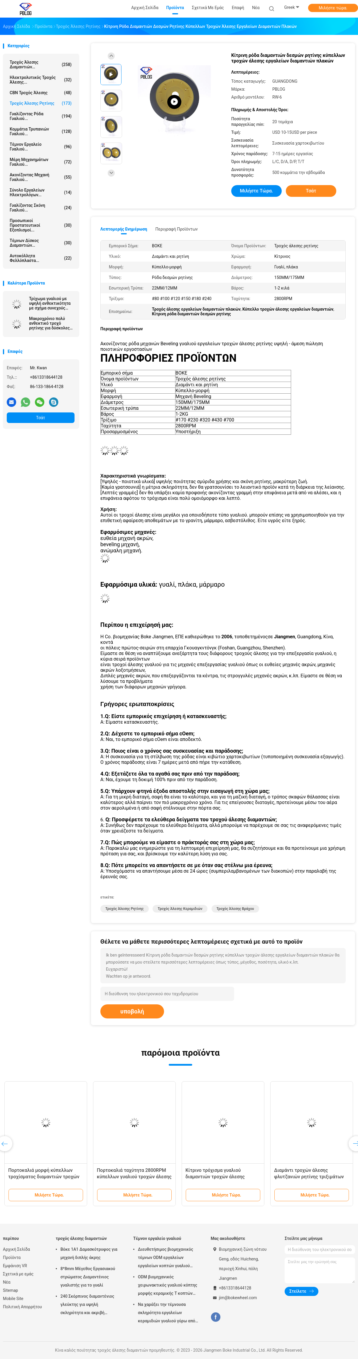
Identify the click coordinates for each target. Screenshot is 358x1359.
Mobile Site (13, 1298)
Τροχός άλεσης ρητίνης (41, 103)
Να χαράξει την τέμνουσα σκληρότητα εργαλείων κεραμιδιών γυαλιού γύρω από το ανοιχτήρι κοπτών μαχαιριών (168, 1313)
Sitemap (10, 1290)
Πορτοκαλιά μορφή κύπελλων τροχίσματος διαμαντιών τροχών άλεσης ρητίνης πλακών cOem (43, 1176)
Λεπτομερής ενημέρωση (123, 229)
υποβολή (132, 1011)
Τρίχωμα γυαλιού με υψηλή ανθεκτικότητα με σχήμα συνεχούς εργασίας (50, 303)
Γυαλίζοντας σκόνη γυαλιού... (41, 207)
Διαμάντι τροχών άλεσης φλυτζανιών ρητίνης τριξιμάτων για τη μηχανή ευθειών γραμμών (309, 1176)
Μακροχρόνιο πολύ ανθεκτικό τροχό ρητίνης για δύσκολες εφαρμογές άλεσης (49, 323)
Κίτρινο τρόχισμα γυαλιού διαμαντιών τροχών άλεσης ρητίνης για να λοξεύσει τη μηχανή (222, 1176)
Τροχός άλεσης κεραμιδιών (180, 909)
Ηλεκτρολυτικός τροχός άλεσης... (41, 79)
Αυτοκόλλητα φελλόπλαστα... (41, 258)
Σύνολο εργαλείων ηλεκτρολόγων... (41, 192)
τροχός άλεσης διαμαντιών (81, 1238)
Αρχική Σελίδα (16, 1249)
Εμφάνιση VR (15, 1265)
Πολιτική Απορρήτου (22, 1306)
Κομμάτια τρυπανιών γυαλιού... (41, 131)
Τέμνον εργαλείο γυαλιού (157, 1238)
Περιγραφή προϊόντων (176, 229)
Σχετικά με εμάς (18, 1274)
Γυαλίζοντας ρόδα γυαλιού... (41, 116)
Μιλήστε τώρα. (333, 8)
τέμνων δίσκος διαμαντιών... (41, 243)
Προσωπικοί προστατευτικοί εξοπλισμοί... (41, 225)
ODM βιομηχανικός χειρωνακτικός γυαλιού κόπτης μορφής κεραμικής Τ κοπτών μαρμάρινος (167, 1286)
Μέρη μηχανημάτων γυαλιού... (41, 162)
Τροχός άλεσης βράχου (235, 909)
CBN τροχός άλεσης (41, 93)
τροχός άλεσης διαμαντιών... (41, 64)
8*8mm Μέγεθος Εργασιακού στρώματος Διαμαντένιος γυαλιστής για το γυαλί (87, 1276)
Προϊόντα (12, 1257)
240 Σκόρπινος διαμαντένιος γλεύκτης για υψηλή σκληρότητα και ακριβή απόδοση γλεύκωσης (87, 1305)
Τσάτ (40, 417)
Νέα (6, 1282)
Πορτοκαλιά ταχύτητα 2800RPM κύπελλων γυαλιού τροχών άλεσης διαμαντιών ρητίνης (134, 1176)
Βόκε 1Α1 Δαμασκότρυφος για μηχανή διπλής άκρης (88, 1253)
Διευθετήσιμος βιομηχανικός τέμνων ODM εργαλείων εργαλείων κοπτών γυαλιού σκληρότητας (165, 1258)
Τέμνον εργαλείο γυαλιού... (41, 146)
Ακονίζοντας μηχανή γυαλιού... (41, 177)
